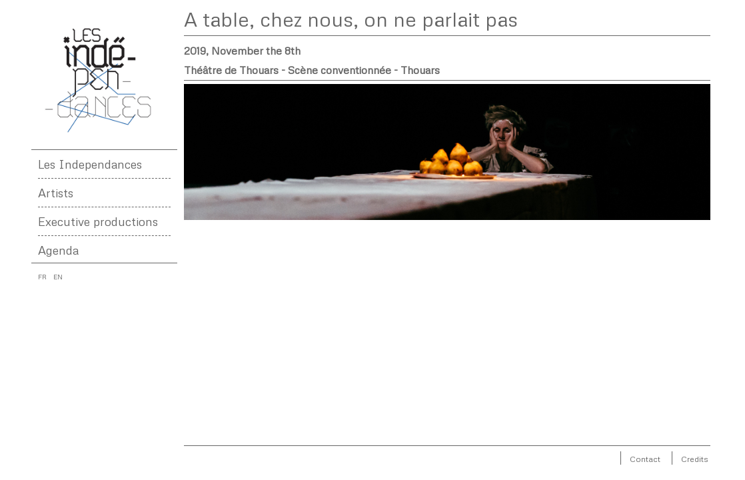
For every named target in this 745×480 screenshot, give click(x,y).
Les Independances (90, 164)
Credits (694, 459)
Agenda (58, 250)
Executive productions (98, 221)
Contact (645, 459)
